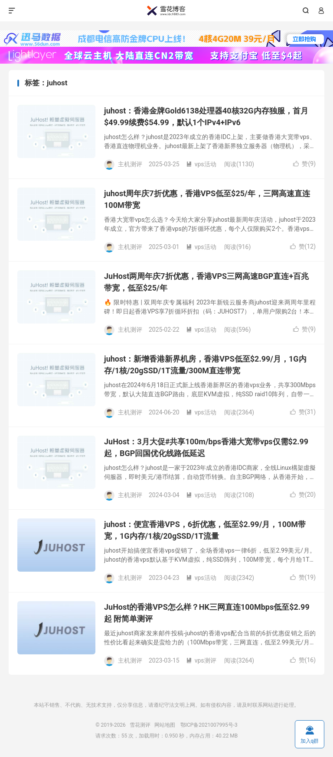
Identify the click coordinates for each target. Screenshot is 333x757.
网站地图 (164, 725)
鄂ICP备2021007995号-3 (209, 725)
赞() (304, 163)
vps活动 (201, 164)
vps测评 (201, 660)
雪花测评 (166, 11)
